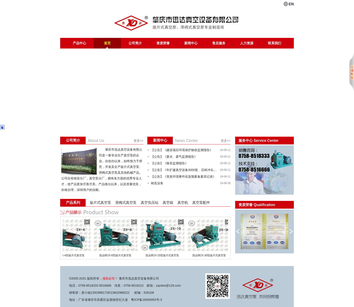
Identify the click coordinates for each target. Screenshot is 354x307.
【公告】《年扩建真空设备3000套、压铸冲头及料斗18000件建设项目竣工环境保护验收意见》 (184, 170)
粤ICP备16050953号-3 (146, 299)
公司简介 (135, 43)
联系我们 (274, 43)
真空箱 (168, 202)
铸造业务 (157, 183)
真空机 (182, 202)
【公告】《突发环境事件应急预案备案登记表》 (183, 176)
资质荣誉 (163, 43)
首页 (107, 43)
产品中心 (79, 43)
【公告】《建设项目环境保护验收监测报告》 (182, 150)
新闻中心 (191, 43)
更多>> (138, 140)
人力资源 (246, 43)
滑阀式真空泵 (126, 202)
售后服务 (218, 43)
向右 (291, 231)
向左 (238, 231)
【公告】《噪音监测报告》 (169, 163)
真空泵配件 (201, 202)
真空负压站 (149, 202)
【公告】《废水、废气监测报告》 (174, 156)
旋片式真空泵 (100, 202)
